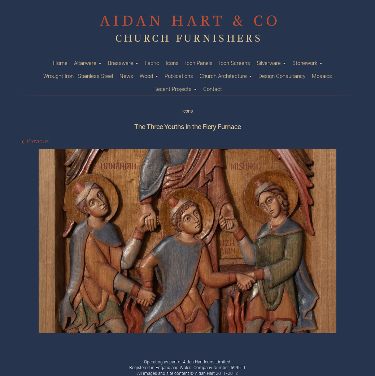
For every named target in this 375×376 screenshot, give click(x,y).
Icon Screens (234, 63)
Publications (179, 76)
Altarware (87, 63)
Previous (38, 141)
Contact (212, 89)
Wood (149, 76)
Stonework (307, 63)
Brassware (123, 63)
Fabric (152, 63)
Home (60, 63)
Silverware (271, 63)
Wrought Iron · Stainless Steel (78, 76)
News (126, 76)
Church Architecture (226, 76)
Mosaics (322, 76)
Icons (172, 63)
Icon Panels (199, 63)
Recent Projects (175, 89)
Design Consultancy (281, 76)
